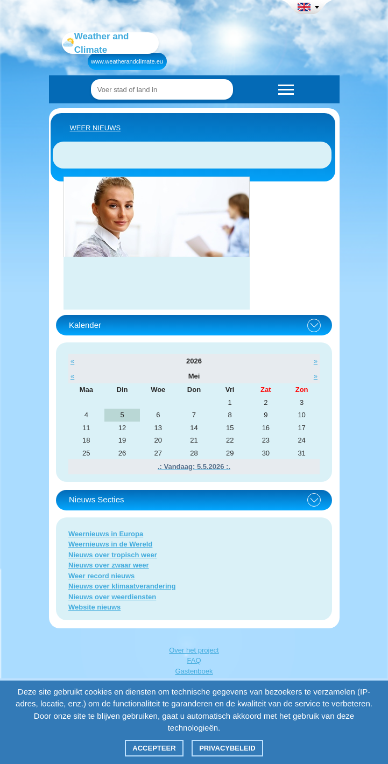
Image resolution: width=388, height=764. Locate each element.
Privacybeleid (227, 748)
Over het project (194, 650)
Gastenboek (194, 671)
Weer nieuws (95, 128)
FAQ (194, 660)
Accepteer (153, 748)
